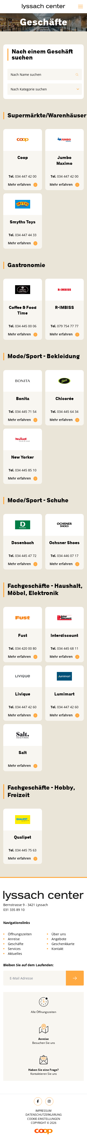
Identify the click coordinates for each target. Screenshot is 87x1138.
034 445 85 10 (25, 470)
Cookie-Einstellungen (43, 1119)
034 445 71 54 (25, 411)
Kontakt (57, 948)
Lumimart (64, 694)
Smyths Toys (22, 222)
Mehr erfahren (23, 184)
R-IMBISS (64, 307)
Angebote (59, 939)
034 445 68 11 (67, 648)
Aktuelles (15, 953)
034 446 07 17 (67, 555)
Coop (22, 157)
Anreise (14, 939)
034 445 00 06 (25, 326)
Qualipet (22, 837)
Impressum (43, 1111)
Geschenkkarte (63, 944)
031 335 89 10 (14, 909)
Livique (22, 694)
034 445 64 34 (67, 411)
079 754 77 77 (67, 326)
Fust (22, 635)
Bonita (22, 398)
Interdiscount (64, 635)
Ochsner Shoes (64, 542)
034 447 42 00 (25, 176)
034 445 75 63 (25, 850)
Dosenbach (22, 542)
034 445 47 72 (25, 555)
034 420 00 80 (25, 648)
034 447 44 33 (25, 235)
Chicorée (64, 398)
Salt (23, 752)
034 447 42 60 (25, 707)
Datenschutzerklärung (44, 1115)
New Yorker (22, 457)
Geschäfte (15, 944)
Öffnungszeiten (20, 934)
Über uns (59, 934)
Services (14, 948)
